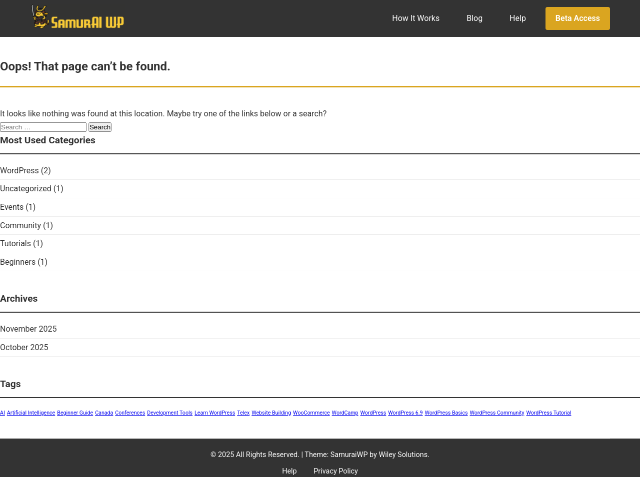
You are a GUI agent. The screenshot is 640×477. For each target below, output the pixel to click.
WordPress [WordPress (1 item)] (373, 413)
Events (12, 207)
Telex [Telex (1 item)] (243, 413)
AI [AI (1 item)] (2, 413)
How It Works (416, 18)
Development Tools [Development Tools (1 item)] (169, 413)
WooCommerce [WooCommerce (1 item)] (311, 413)
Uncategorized (26, 188)
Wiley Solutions (403, 455)
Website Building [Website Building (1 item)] (271, 413)
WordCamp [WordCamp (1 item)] (345, 413)
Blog (474, 18)
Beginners (18, 262)
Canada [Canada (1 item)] (104, 413)
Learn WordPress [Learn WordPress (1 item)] (214, 413)
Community (20, 225)
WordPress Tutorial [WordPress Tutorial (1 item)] (548, 413)
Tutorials (15, 243)
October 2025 (24, 347)
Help (518, 18)
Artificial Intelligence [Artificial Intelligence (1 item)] (31, 413)
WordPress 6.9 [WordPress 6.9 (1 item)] (405, 413)
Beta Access (578, 18)
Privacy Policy (336, 471)
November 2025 (28, 329)
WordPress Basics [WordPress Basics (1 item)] (446, 413)
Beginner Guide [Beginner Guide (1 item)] (75, 413)
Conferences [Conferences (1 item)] (130, 413)
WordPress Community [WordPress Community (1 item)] (497, 413)
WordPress (19, 170)
